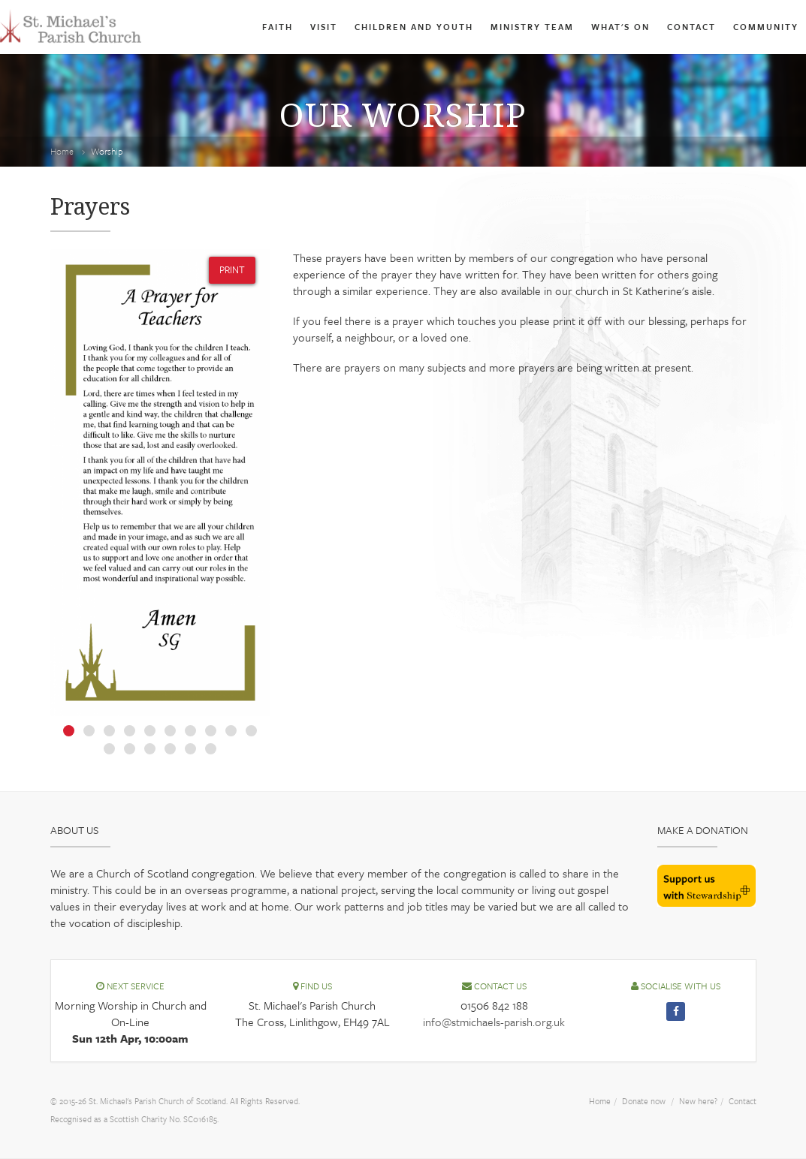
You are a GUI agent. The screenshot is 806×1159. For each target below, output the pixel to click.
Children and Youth (384, 27)
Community (763, 27)
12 (129, 748)
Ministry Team (512, 27)
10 (251, 730)
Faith (238, 27)
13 (149, 748)
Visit (287, 27)
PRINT (229, 269)
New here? (690, 1100)
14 (170, 748)
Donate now (629, 1100)
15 (190, 748)
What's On (607, 27)
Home (63, 151)
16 (210, 748)
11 (109, 748)
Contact (684, 27)
